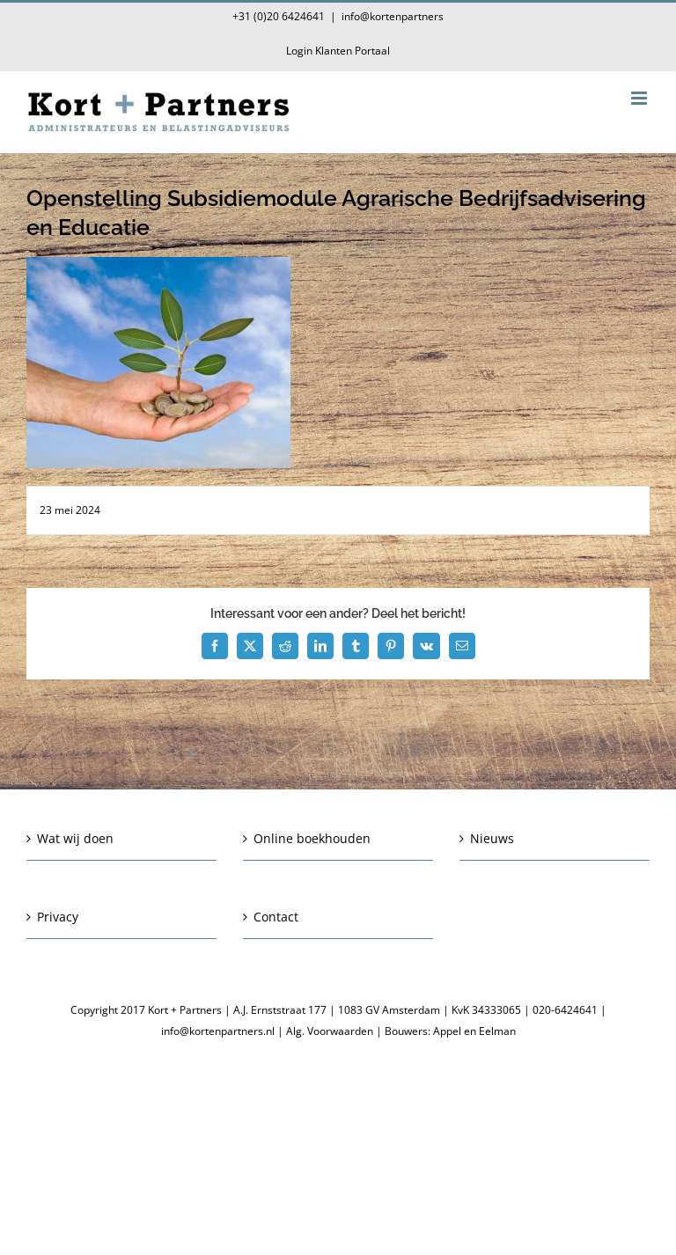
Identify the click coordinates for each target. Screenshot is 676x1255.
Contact (276, 916)
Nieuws (492, 838)
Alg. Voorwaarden (329, 1031)
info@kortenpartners (393, 16)
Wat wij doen (75, 838)
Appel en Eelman (474, 1031)
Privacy (57, 916)
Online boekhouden (312, 838)
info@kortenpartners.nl (218, 1031)
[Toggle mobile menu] (640, 98)
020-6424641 (565, 1009)
